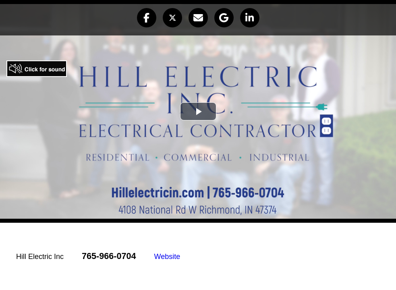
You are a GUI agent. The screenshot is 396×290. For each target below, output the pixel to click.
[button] (146, 17)
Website (167, 257)
